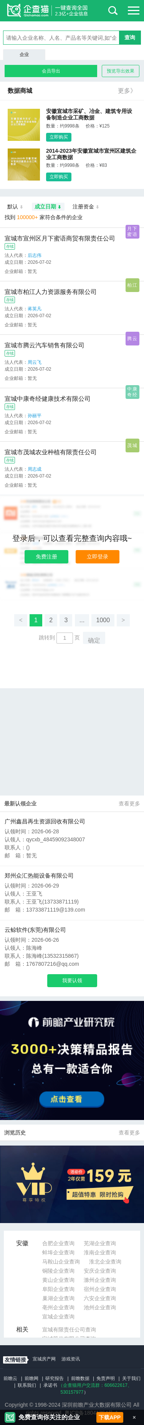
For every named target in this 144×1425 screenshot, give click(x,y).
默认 (15, 207)
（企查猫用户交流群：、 (95, 1385)
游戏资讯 (70, 1359)
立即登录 (97, 557)
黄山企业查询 (58, 1280)
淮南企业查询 (100, 1252)
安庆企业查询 (100, 1271)
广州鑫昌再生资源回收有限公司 (45, 821)
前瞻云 (10, 1378)
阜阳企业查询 (58, 1289)
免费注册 (46, 557)
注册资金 (86, 207)
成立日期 (48, 207)
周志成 (34, 469)
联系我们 (27, 1385)
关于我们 (131, 1378)
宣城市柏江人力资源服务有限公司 (51, 292)
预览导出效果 (120, 71)
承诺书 (50, 1385)
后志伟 (34, 255)
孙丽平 (34, 415)
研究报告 (54, 1378)
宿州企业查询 (100, 1289)
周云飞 (34, 362)
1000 (103, 620)
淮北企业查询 (105, 1262)
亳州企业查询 (58, 1307)
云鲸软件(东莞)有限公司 (35, 929)
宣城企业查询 (58, 1317)
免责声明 (105, 1378)
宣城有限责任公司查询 (69, 1330)
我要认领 (72, 980)
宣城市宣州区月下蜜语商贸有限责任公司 (60, 238)
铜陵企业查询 (58, 1271)
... (81, 620)
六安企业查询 (100, 1298)
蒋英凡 (34, 308)
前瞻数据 (80, 1378)
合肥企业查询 (58, 1243)
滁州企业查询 (100, 1280)
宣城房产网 (44, 1359)
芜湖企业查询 (100, 1243)
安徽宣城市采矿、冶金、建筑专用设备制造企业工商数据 (89, 114)
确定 (94, 640)
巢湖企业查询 (58, 1298)
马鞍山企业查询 (61, 1262)
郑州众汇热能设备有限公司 (39, 875)
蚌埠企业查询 (58, 1252)
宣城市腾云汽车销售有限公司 (44, 345)
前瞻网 (31, 1378)
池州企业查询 (100, 1307)
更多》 (127, 90)
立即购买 (59, 137)
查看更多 (129, 803)
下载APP (110, 1417)
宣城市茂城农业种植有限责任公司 (51, 452)
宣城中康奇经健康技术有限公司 (48, 398)
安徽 (22, 1243)
